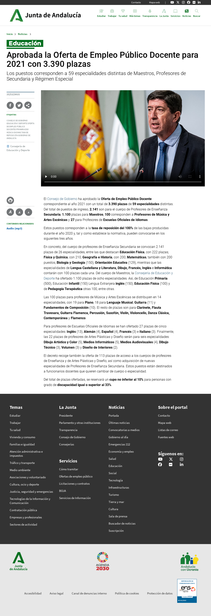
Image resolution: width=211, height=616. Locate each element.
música (10, 132)
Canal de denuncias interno (89, 593)
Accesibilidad (32, 593)
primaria (20, 129)
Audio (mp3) (14, 228)
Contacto (136, 2)
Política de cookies (127, 593)
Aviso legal (56, 593)
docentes (11, 129)
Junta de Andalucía (16, 15)
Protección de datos (159, 593)
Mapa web (154, 2)
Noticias (22, 34)
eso (27, 129)
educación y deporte (17, 123)
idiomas (17, 132)
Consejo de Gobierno (62, 199)
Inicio (56, 15)
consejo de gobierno (17, 120)
